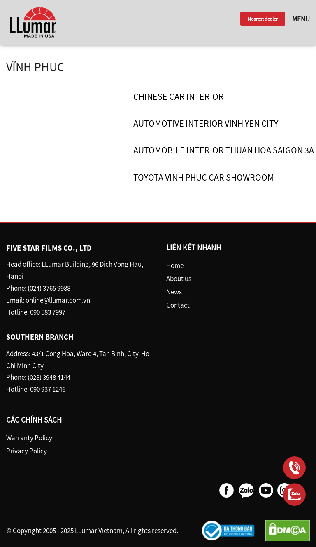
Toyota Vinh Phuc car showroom (203, 177)
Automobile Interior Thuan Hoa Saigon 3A (223, 150)
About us (178, 278)
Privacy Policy (26, 450)
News (174, 291)
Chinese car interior (178, 96)
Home (175, 265)
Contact (178, 305)
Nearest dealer (263, 19)
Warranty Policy (29, 437)
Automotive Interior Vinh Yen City (205, 123)
